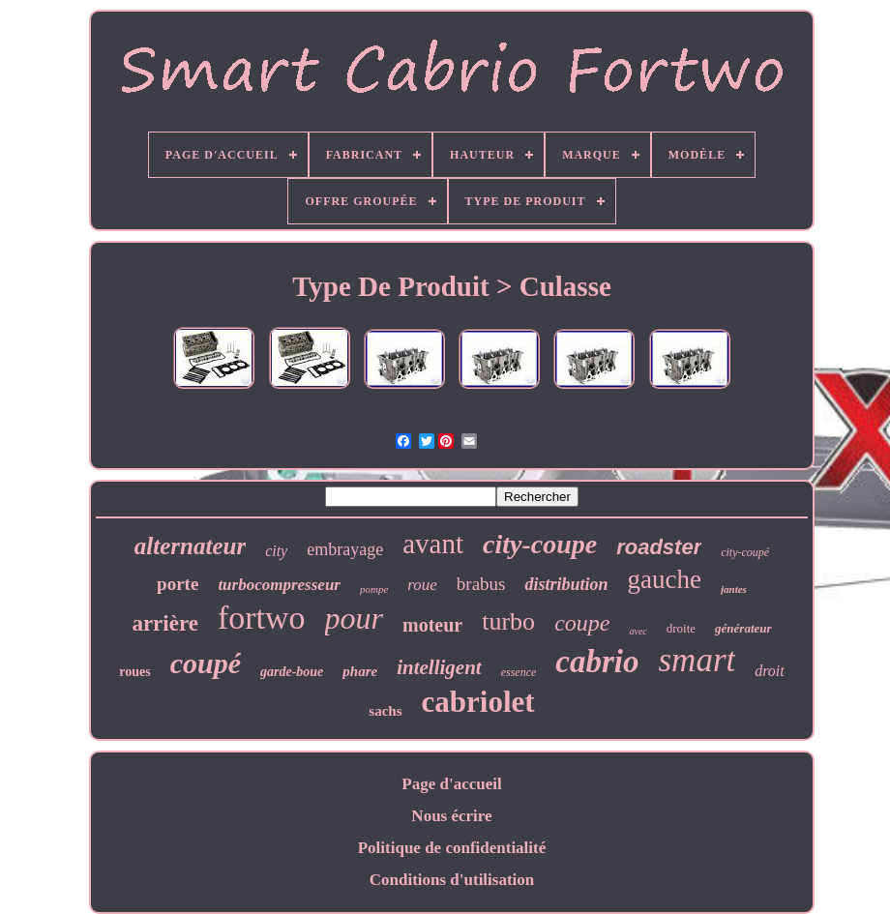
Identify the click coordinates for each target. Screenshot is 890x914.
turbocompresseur (279, 584)
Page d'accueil (451, 784)
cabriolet (478, 702)
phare (359, 671)
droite (681, 628)
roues (134, 671)
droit (770, 671)
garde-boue (291, 671)
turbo (508, 621)
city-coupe (540, 544)
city (276, 551)
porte (177, 584)
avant (432, 543)
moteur (432, 624)
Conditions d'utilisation (452, 879)
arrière (165, 623)
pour (354, 618)
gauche (664, 579)
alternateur (190, 546)
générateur (743, 628)
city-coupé (745, 552)
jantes (734, 589)
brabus (481, 584)
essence (519, 672)
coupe (581, 622)
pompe (374, 589)
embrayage (345, 549)
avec (637, 631)
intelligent (439, 667)
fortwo (262, 617)
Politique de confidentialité (452, 848)
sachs (385, 711)
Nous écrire (451, 816)
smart (696, 660)
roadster (658, 547)
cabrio (596, 661)
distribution (566, 584)
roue (422, 584)
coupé (205, 663)
